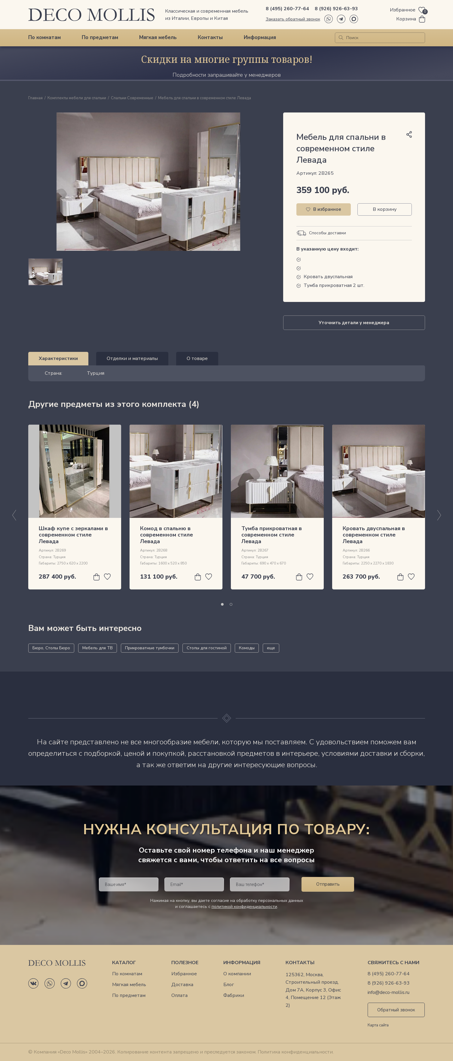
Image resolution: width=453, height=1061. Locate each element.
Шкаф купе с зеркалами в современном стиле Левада (73, 535)
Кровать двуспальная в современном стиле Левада (374, 535)
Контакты (210, 37)
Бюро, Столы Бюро (51, 648)
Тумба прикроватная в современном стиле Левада (271, 535)
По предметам (100, 37)
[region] (148, 271)
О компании (237, 974)
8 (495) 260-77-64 (287, 8)
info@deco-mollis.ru (388, 992)
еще (271, 648)
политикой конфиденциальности (244, 906)
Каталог (124, 963)
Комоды (247, 648)
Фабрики (233, 995)
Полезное (184, 963)
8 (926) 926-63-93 (336, 8)
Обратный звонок (396, 1010)
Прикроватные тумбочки (149, 648)
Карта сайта (378, 1025)
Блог (228, 985)
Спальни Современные (132, 98)
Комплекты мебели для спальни (76, 98)
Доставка (182, 985)
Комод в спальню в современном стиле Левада (166, 535)
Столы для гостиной (207, 648)
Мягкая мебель (158, 37)
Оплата (179, 995)
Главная (35, 98)
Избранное (184, 974)
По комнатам (44, 37)
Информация (260, 37)
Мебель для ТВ (97, 648)
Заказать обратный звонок (293, 19)
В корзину (384, 209)
